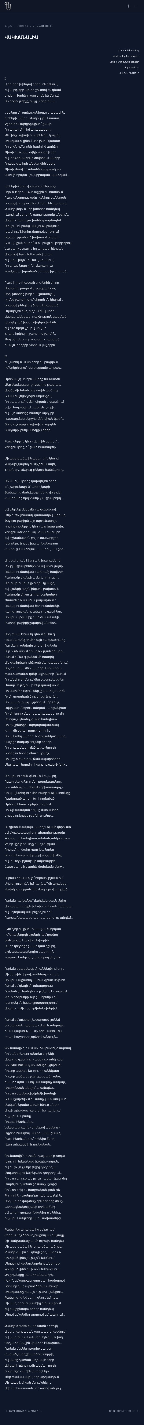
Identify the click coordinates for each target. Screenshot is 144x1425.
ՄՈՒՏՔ (23, 26)
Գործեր (10, 26)
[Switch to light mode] (128, 6)
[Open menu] (136, 6)
